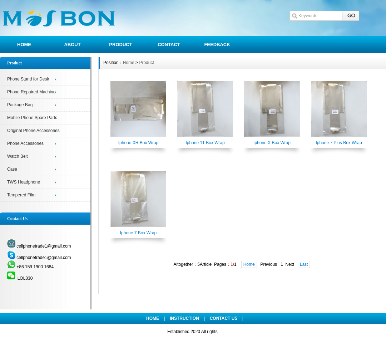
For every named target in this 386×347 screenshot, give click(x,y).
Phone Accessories (25, 143)
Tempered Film (21, 194)
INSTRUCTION (184, 318)
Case (12, 169)
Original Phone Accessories (33, 130)
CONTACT (169, 44)
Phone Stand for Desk (28, 79)
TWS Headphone (23, 182)
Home (128, 62)
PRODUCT (120, 44)
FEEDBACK (217, 44)
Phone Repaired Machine (31, 91)
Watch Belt (17, 156)
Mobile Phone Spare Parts (32, 117)
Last (304, 264)
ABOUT (72, 44)
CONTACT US (224, 318)
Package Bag (20, 104)
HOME (24, 44)
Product (146, 62)
